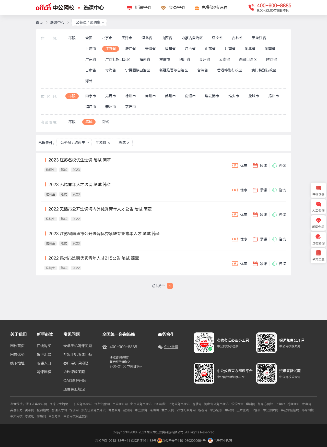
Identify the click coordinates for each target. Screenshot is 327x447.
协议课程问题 (74, 372)
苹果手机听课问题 (77, 354)
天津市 (127, 38)
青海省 (110, 70)
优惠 (239, 165)
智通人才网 (59, 410)
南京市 (90, 96)
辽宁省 (217, 38)
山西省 (166, 38)
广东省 (90, 59)
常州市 (150, 96)
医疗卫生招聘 (59, 404)
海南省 (144, 59)
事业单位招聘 (290, 410)
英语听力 (16, 410)
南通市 (190, 96)
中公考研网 (120, 404)
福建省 (170, 49)
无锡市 (110, 96)
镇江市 (90, 107)
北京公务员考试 (141, 404)
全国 (88, 38)
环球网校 (308, 410)
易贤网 (127, 410)
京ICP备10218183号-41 (112, 440)
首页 (39, 22)
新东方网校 (265, 404)
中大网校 (16, 416)
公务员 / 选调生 (90, 22)
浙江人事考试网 (36, 404)
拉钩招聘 (43, 410)
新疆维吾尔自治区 (173, 70)
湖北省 (250, 49)
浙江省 (130, 49)
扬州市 (273, 96)
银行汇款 (44, 354)
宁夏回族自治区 (137, 70)
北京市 (107, 38)
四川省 (184, 59)
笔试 (88, 122)
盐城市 (253, 96)
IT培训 (255, 410)
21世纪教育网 (186, 410)
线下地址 (17, 363)
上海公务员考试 (179, 404)
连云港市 (212, 96)
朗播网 (197, 404)
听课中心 (143, 7)
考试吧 (29, 416)
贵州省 (204, 59)
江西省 (190, 49)
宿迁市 (130, 107)
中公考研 (55, 416)
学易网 (41, 416)
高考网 (29, 410)
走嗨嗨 (154, 410)
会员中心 (177, 7)
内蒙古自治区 (192, 38)
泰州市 (110, 107)
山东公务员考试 (81, 404)
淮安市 (233, 96)
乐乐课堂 (237, 404)
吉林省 (237, 38)
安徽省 (150, 49)
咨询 (279, 165)
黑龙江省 (259, 38)
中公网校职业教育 (75, 416)
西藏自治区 (248, 59)
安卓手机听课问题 (77, 346)
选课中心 (94, 8)
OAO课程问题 (74, 381)
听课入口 (44, 363)
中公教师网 (270, 410)
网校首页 (17, 346)
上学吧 (280, 404)
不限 (72, 38)
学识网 (229, 410)
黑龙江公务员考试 (93, 410)
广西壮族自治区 (117, 59)
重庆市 (164, 59)
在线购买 (44, 346)
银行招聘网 (102, 404)
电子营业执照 (220, 440)
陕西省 (271, 59)
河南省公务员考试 (216, 404)
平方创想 (216, 410)
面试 (105, 122)
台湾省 (202, 70)
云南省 (224, 59)
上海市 (90, 49)
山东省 (210, 49)
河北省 (147, 38)
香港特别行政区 (229, 70)
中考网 (306, 404)
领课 (260, 165)
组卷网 (202, 410)
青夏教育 (114, 410)
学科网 (250, 404)
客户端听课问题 (75, 363)
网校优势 (17, 354)
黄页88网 (167, 410)
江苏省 (110, 49)
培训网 (74, 410)
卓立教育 (141, 410)
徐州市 (130, 96)
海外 (88, 81)
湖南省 (270, 49)
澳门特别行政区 (263, 70)
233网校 (160, 404)
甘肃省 (90, 70)
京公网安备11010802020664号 (184, 440)
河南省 (230, 49)
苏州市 (170, 96)
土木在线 (243, 410)
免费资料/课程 (215, 7)
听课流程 (44, 372)
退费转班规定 (74, 389)
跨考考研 (293, 404)
